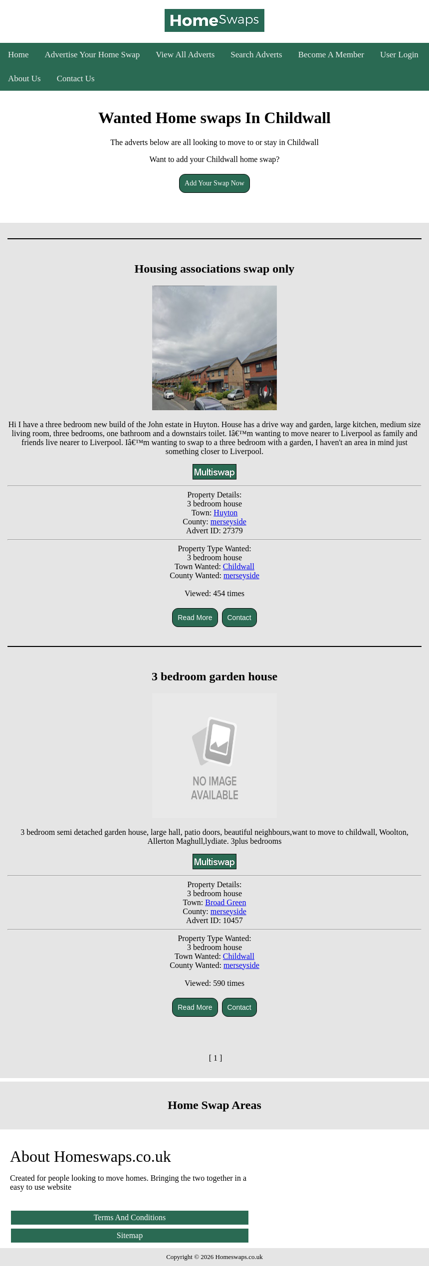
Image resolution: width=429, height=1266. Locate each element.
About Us (24, 78)
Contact (239, 618)
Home (18, 54)
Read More (195, 618)
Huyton (225, 512)
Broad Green (225, 902)
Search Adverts (256, 54)
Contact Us (76, 78)
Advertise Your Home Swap (92, 54)
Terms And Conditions (130, 1217)
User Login (399, 54)
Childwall (238, 566)
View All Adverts (185, 54)
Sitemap (130, 1235)
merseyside (228, 521)
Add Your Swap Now (214, 183)
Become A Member (331, 54)
